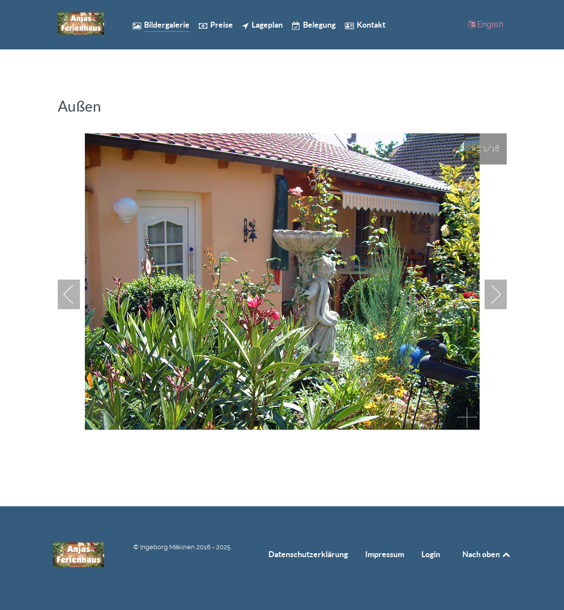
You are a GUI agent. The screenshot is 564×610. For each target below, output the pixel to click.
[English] (486, 24)
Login (430, 554)
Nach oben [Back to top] (487, 554)
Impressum (384, 554)
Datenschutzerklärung (308, 554)
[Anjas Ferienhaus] (81, 23)
